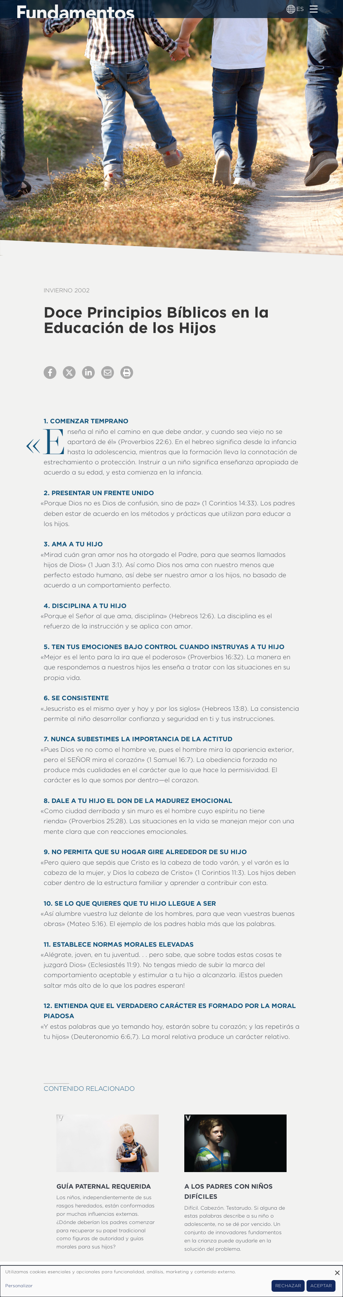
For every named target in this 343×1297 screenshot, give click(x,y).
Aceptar (321, 1285)
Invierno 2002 (67, 290)
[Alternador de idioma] (291, 9)
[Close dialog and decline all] (337, 1270)
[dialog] (171, 1281)
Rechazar (288, 1285)
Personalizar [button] (19, 1285)
